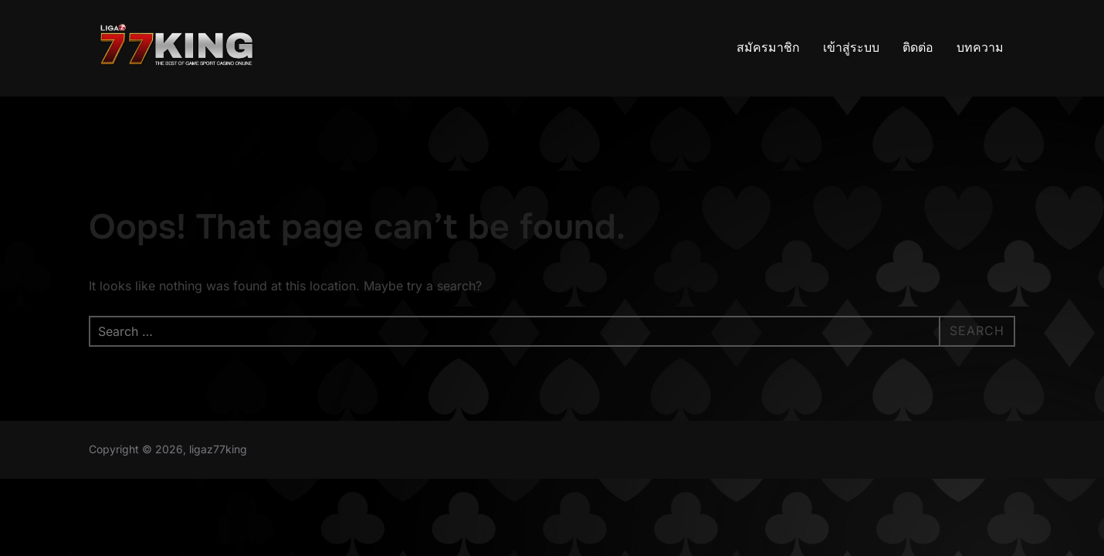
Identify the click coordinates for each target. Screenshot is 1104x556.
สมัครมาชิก (768, 47)
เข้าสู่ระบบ (851, 47)
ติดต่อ (918, 47)
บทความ (980, 47)
